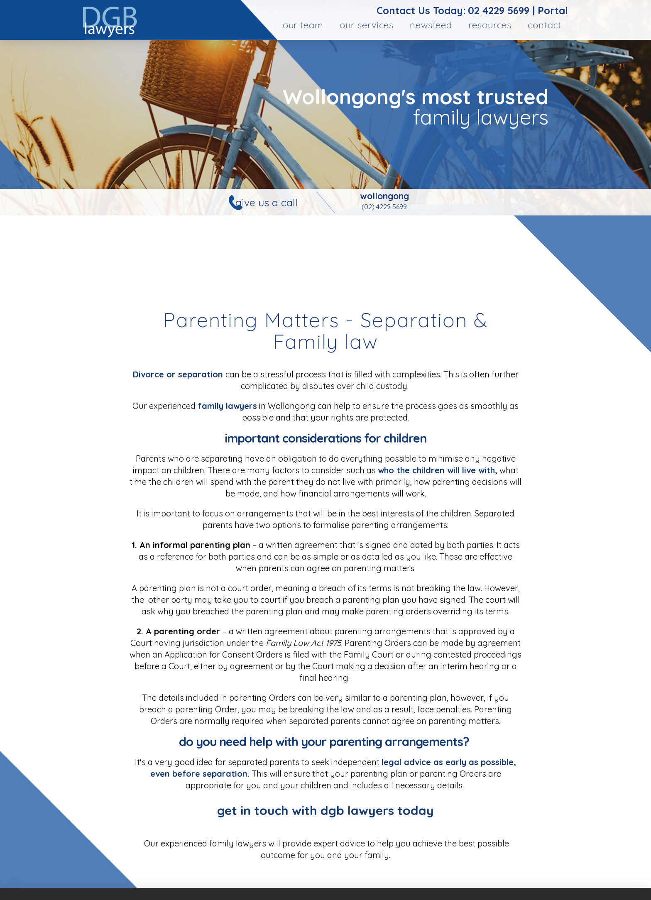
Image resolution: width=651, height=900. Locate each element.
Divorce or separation (179, 374)
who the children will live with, (437, 470)
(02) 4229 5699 (384, 207)
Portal (553, 10)
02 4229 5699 (498, 10)
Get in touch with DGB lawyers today (325, 810)
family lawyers (227, 406)
